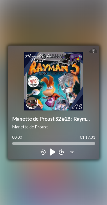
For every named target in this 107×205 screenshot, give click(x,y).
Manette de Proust (30, 126)
